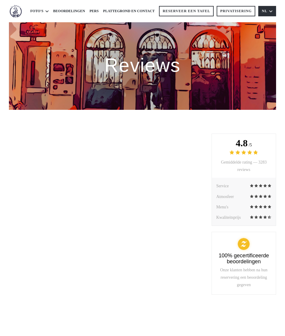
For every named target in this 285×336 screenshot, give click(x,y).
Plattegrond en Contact (129, 11)
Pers (94, 11)
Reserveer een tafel (186, 11)
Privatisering (236, 11)
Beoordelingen (69, 11)
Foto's (39, 11)
